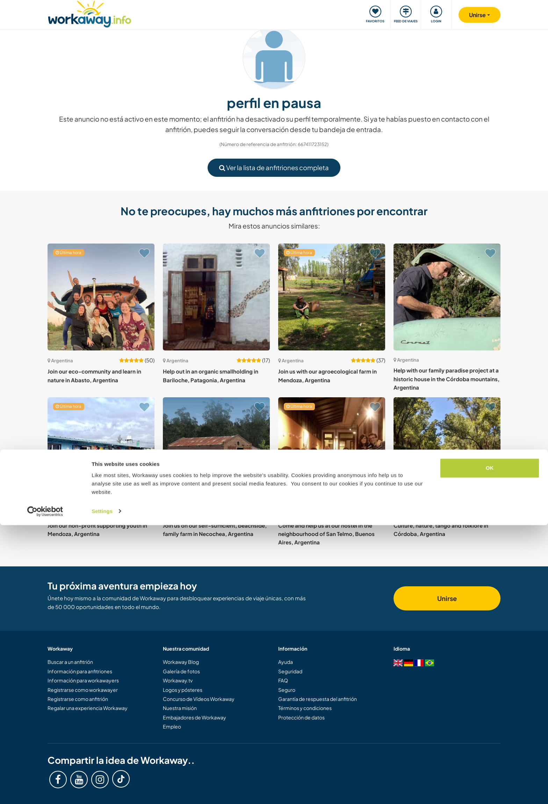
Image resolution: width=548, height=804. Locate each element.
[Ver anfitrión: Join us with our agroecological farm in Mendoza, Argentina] (331, 297)
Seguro (286, 690)
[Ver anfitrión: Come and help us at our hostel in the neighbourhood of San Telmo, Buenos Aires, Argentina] (331, 450)
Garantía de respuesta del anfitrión (317, 699)
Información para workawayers (83, 680)
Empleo (172, 726)
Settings (102, 790)
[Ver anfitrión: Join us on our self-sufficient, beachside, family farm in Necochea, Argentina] (216, 450)
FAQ (283, 680)
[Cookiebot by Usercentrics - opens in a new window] (45, 790)
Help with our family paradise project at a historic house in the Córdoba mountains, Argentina (446, 379)
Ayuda (285, 662)
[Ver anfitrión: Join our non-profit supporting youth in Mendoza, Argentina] (101, 450)
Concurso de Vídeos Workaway (199, 699)
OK (490, 747)
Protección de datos (301, 717)
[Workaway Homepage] (90, 13)
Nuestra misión (180, 708)
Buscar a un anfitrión (70, 662)
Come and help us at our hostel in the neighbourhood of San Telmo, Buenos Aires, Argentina (326, 534)
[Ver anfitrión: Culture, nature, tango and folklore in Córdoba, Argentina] (447, 450)
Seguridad (290, 671)
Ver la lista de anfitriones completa (274, 168)
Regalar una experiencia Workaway (88, 708)
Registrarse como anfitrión (78, 699)
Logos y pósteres (182, 690)
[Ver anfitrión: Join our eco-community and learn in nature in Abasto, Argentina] (101, 297)
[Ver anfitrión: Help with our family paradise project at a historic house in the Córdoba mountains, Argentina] (447, 297)
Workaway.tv (178, 680)
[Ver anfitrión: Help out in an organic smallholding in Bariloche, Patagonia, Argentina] (216, 297)
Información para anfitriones (80, 671)
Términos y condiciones (305, 708)
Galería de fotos (181, 671)
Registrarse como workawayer (83, 690)
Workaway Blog (181, 662)
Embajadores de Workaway (194, 717)
